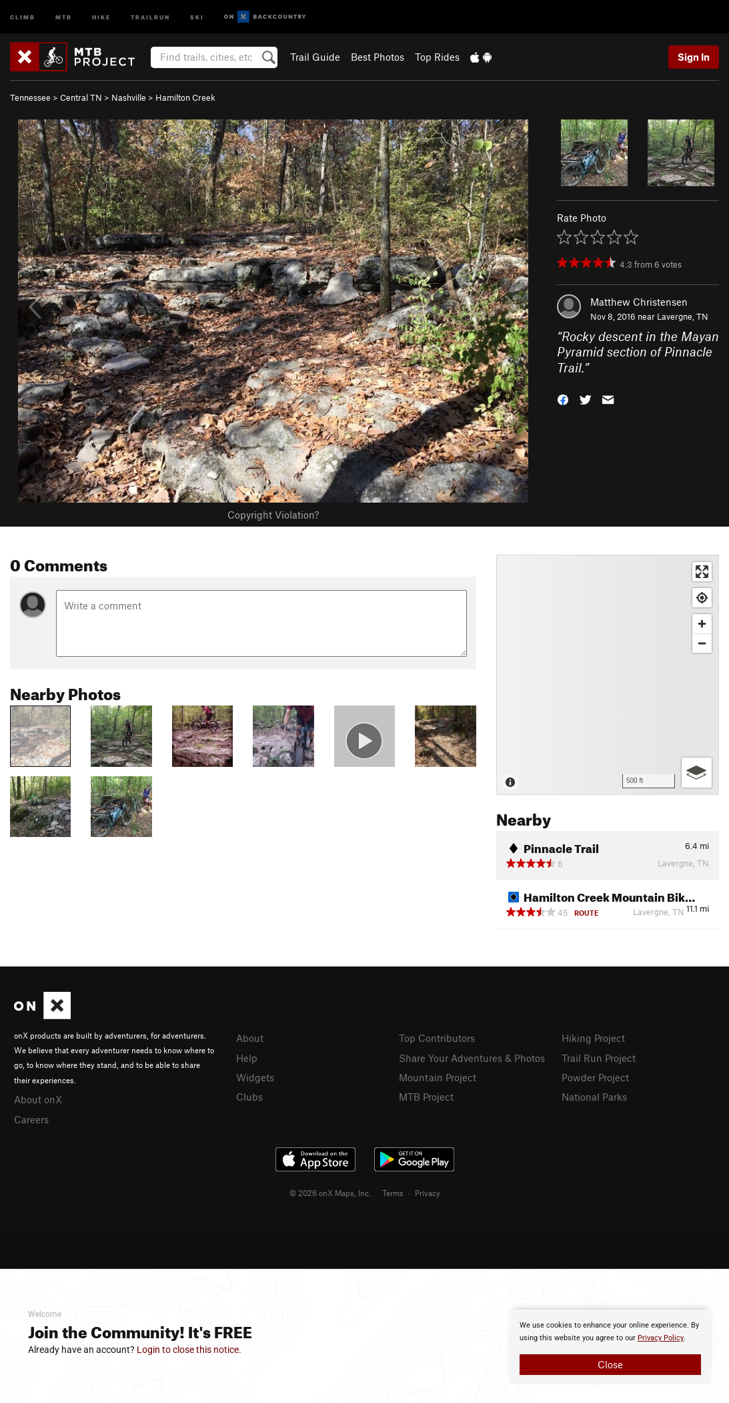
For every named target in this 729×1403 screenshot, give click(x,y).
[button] (563, 398)
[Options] (697, 773)
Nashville (128, 97)
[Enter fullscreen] (702, 571)
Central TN (81, 97)
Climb (22, 16)
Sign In (694, 57)
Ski (197, 16)
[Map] (607, 674)
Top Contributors (437, 1038)
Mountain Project (437, 1077)
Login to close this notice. (189, 1349)
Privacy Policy (661, 1338)
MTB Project (426, 1097)
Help (246, 1058)
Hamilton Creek (185, 97)
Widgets (255, 1077)
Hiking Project (593, 1038)
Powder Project (595, 1077)
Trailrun (150, 16)
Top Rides (437, 57)
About (249, 1038)
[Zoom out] (702, 643)
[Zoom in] (702, 623)
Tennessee (30, 97)
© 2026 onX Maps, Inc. (330, 1192)
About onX (38, 1099)
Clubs (249, 1097)
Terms (393, 1192)
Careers (31, 1119)
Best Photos (377, 57)
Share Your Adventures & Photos (472, 1058)
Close (610, 1364)
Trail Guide (315, 57)
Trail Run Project (599, 1058)
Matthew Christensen (639, 302)
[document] (610, 1347)
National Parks (594, 1097)
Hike (101, 16)
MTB (63, 16)
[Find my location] (702, 597)
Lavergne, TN (682, 316)
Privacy (427, 1192)
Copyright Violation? (273, 515)
